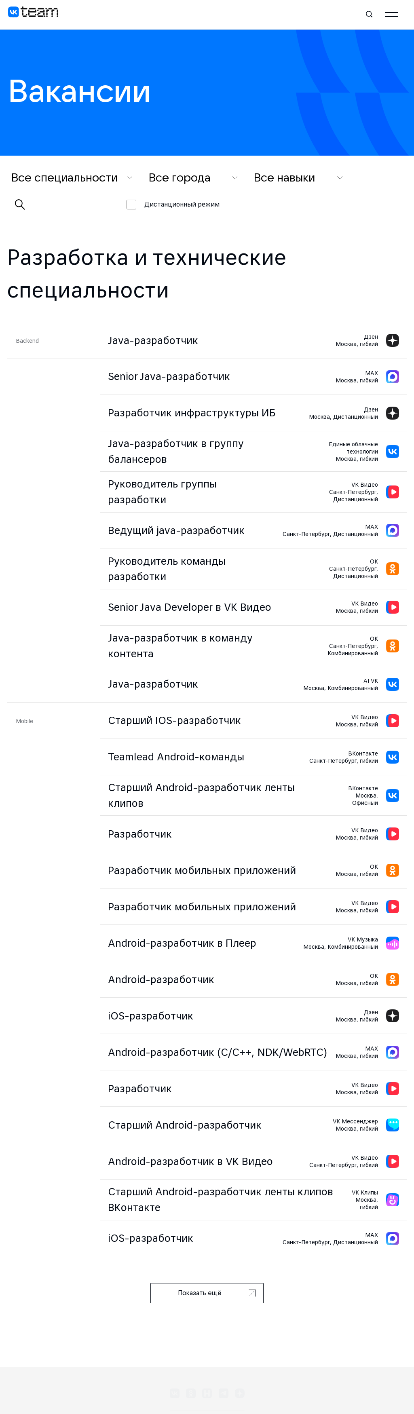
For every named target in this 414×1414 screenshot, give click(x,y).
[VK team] (33, 14)
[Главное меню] (391, 14)
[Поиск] (369, 14)
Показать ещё (217, 1293)
